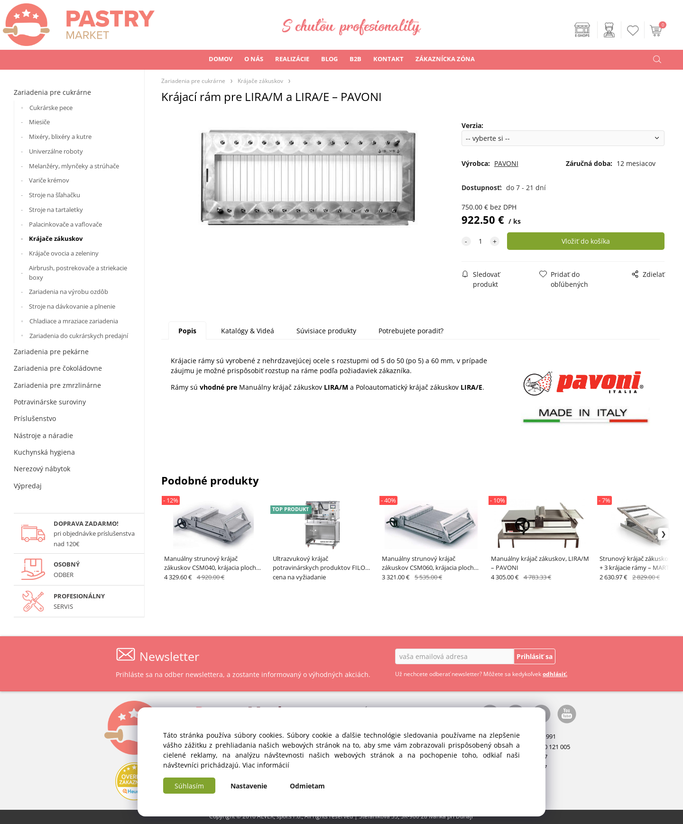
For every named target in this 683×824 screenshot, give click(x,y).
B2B (355, 59)
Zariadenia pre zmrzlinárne (57, 385)
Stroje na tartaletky (56, 209)
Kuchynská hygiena (44, 452)
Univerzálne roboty (56, 151)
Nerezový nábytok (42, 468)
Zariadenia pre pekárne (51, 351)
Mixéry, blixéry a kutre (60, 136)
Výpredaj (28, 485)
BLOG (329, 59)
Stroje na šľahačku (54, 195)
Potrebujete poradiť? (410, 330)
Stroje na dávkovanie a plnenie (72, 306)
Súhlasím (189, 785)
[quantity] (480, 241)
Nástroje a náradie (43, 435)
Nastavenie (249, 785)
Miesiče (39, 122)
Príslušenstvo (35, 418)
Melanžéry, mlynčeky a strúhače (74, 166)
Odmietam (307, 785)
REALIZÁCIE (292, 59)
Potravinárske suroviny (50, 401)
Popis (187, 330)
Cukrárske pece (51, 107)
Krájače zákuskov (56, 238)
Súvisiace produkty (326, 330)
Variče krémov (49, 180)
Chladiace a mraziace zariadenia (73, 321)
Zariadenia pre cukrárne (52, 92)
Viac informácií (265, 764)
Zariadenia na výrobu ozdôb (68, 291)
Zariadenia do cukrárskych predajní (78, 335)
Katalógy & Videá (247, 330)
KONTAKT (388, 59)
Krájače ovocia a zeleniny (64, 253)
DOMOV (220, 59)
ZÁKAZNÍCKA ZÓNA (445, 59)
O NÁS (253, 59)
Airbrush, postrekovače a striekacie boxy (78, 273)
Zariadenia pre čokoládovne (58, 368)
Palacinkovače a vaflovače (65, 224)
